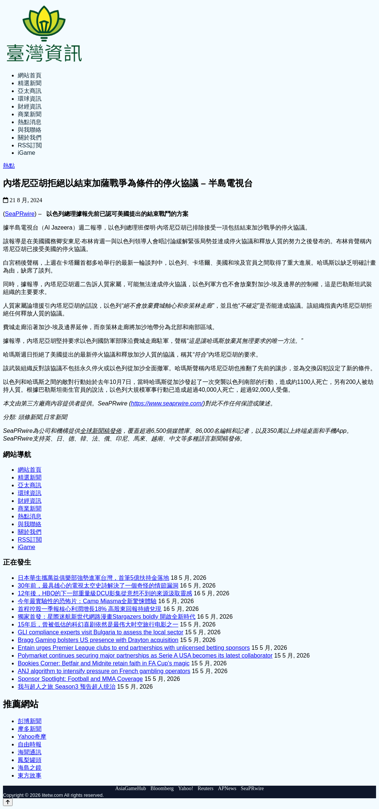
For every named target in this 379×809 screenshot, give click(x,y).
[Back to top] (8, 802)
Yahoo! (185, 788)
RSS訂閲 (30, 145)
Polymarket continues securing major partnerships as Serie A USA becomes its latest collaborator (145, 655)
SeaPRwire (19, 214)
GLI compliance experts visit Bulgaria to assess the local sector (100, 632)
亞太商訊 (29, 91)
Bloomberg (162, 788)
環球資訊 (29, 99)
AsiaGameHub (130, 788)
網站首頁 (29, 75)
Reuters (206, 788)
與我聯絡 (29, 130)
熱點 (9, 166)
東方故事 (29, 775)
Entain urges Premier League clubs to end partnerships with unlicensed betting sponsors (134, 648)
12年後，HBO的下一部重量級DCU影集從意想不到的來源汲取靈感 (105, 593)
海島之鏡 (29, 768)
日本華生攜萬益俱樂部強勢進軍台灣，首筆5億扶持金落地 (93, 578)
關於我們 (29, 137)
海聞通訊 (29, 752)
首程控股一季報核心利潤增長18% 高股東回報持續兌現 (89, 609)
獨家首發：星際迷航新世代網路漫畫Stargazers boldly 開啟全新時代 (106, 617)
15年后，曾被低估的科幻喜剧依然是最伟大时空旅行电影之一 (98, 624)
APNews (227, 788)
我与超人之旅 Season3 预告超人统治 (66, 686)
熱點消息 (29, 122)
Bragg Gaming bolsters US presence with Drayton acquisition (98, 640)
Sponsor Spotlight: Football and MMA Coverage (80, 679)
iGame (26, 153)
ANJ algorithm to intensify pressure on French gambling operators (104, 671)
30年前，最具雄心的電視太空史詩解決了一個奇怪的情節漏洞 (98, 585)
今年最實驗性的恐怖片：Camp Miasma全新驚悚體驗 (87, 601)
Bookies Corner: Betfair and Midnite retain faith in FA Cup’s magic (104, 663)
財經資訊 (29, 106)
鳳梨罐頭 (29, 760)
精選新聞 (29, 83)
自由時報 (29, 744)
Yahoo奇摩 (32, 736)
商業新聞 (29, 114)
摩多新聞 (29, 729)
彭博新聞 (29, 721)
